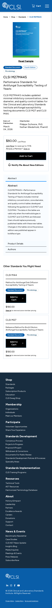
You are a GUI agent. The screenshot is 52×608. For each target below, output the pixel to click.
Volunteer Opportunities (16, 426)
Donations (10, 518)
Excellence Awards (14, 511)
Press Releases (12, 557)
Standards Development (21, 436)
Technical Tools (12, 483)
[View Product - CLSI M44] (26, 276)
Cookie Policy (19, 601)
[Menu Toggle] (47, 6)
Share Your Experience (15, 430)
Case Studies (11, 539)
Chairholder (25, 121)
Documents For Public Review (18, 455)
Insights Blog (11, 546)
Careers (9, 515)
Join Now (10, 146)
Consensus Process (14, 441)
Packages (10, 388)
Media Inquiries (12, 550)
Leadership (10, 504)
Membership (14, 404)
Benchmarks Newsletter (16, 536)
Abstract (12, 178)
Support (9, 522)
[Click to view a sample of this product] (26, 42)
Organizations (12, 409)
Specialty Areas (12, 462)
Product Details (15, 243)
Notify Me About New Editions (28, 165)
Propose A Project (13, 448)
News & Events (15, 531)
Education (10, 395)
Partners (9, 508)
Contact (9, 525)
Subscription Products (16, 391)
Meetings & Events (14, 553)
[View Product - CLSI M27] (26, 320)
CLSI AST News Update (16, 543)
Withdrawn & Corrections (17, 451)
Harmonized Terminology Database (21, 490)
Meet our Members (14, 416)
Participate (13, 422)
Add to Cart (26, 156)
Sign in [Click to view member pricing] (8, 311)
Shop (13, 17)
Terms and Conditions (31, 601)
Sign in (27, 149)
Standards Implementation (23, 468)
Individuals (10, 412)
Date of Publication (8, 122)
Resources (12, 478)
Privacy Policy (10, 601)
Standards (22, 17)
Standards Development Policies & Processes (25, 458)
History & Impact (13, 501)
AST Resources (12, 486)
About (10, 496)
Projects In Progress (14, 444)
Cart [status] (38, 6)
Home (5, 17)
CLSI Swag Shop (13, 398)
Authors (12, 249)
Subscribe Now (12, 560)
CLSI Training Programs (16, 472)
